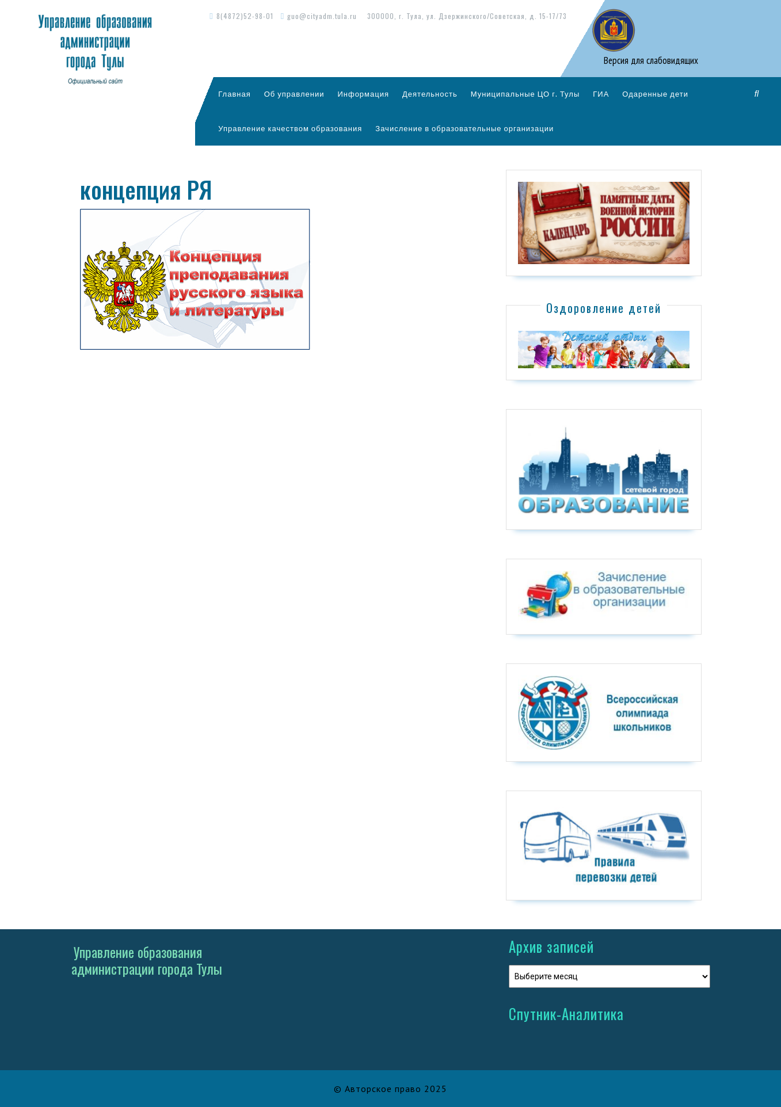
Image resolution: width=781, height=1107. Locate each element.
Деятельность (430, 93)
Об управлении (294, 93)
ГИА (601, 93)
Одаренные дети (655, 93)
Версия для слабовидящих (649, 60)
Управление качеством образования (290, 128)
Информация (363, 93)
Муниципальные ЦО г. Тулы (525, 93)
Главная (234, 93)
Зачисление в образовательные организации (464, 128)
